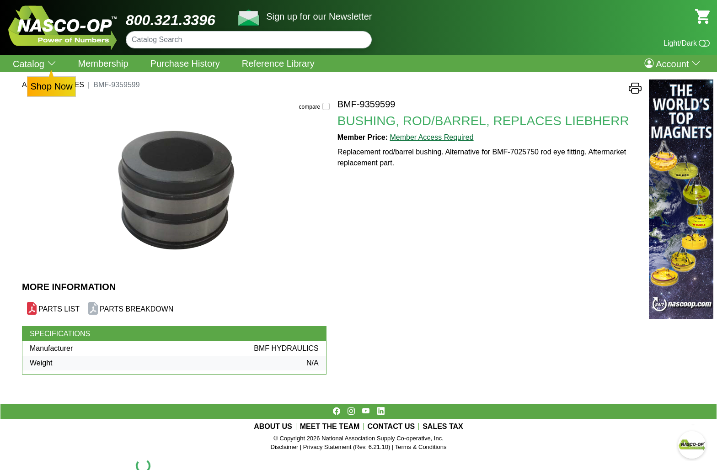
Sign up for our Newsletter (319, 16)
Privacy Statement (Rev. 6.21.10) (347, 447)
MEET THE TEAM (330, 426)
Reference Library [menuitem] (278, 63)
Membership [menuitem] (103, 63)
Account (672, 63)
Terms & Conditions (421, 447)
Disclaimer (285, 447)
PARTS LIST (59, 309)
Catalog (34, 64)
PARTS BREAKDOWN (136, 309)
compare (310, 107)
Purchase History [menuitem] (185, 63)
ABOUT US (273, 426)
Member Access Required (431, 137)
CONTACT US (391, 426)
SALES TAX (443, 426)
